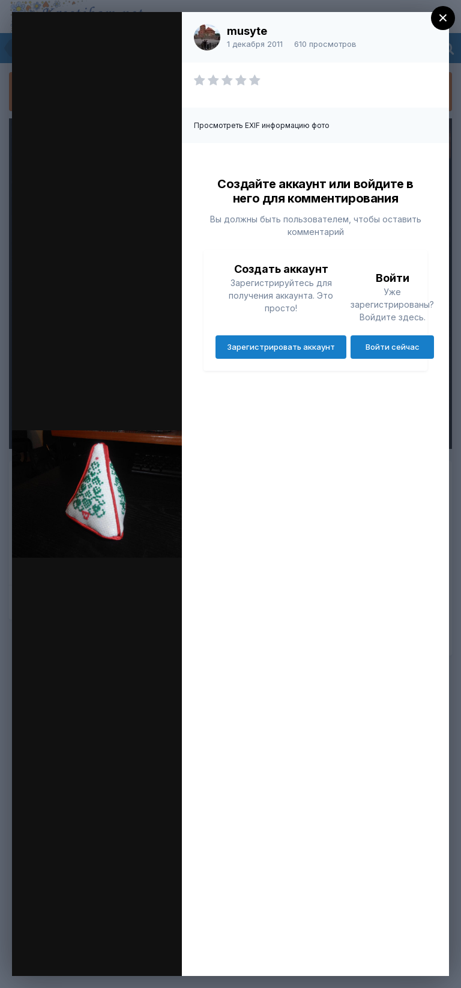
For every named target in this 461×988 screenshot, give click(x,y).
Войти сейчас (393, 347)
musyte (247, 31)
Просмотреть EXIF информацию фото (262, 125)
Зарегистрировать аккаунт (281, 347)
